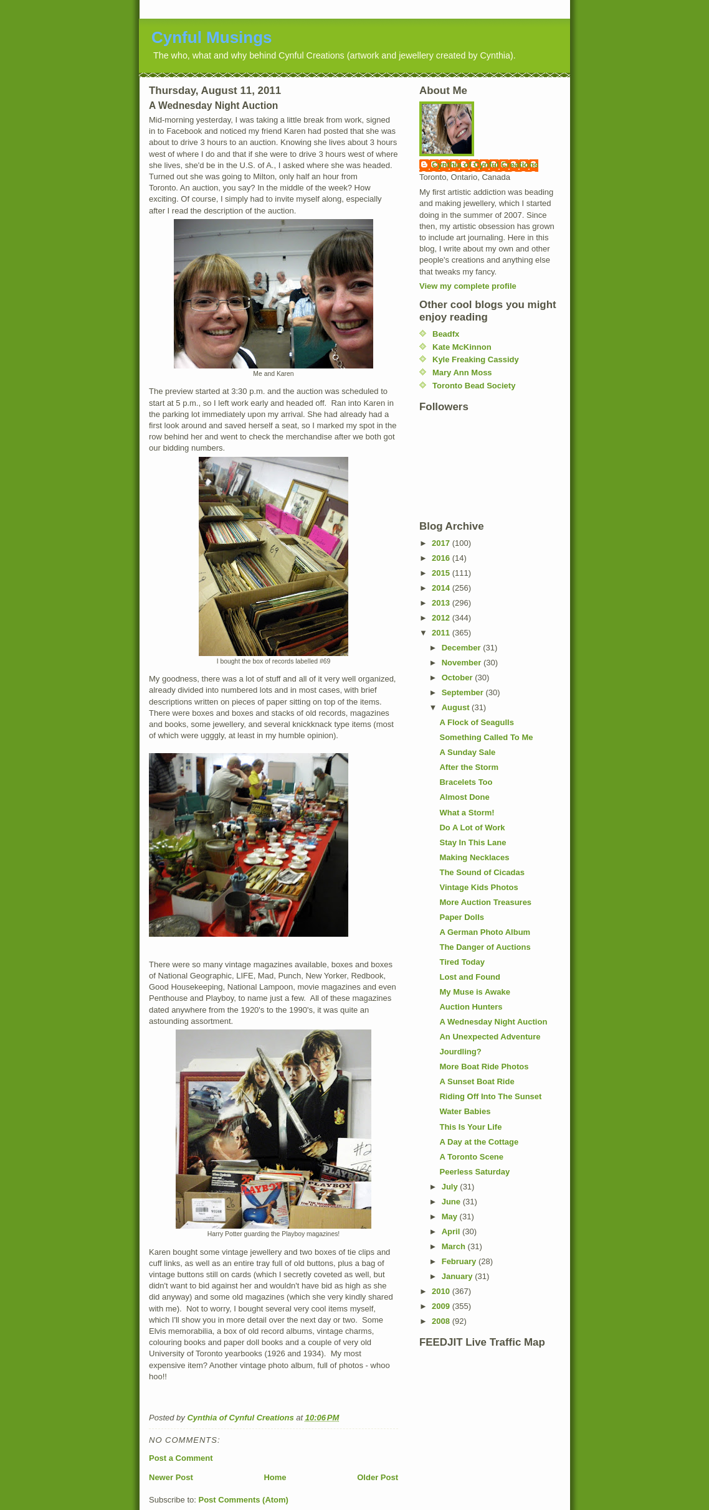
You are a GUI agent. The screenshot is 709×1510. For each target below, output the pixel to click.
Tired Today (461, 962)
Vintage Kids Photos (478, 887)
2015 (442, 573)
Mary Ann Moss (462, 372)
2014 (442, 588)
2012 (442, 617)
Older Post (377, 1477)
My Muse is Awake (474, 992)
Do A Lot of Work (472, 827)
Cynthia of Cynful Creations (485, 164)
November (462, 662)
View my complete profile (467, 286)
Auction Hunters (470, 1006)
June (452, 1201)
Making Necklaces (474, 857)
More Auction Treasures (485, 902)
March (455, 1246)
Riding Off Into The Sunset (490, 1096)
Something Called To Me (486, 737)
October (458, 677)
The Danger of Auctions (484, 947)
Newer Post (171, 1477)
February (460, 1261)
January (458, 1276)
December (462, 647)
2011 (442, 632)
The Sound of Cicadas (482, 872)
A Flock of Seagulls (476, 722)
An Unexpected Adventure (489, 1036)
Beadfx (445, 334)
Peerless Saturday (474, 1171)
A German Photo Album (484, 932)
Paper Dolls (461, 917)
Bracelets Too (465, 782)
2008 (442, 1321)
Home (275, 1477)
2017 (442, 543)
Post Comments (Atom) (243, 1499)
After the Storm (468, 767)
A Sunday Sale (467, 752)
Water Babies (464, 1111)
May (451, 1216)
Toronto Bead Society (473, 385)
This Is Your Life (470, 1127)
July (451, 1186)
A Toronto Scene (471, 1156)
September (464, 692)
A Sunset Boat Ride (476, 1081)
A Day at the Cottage (478, 1142)
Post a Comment (181, 1458)
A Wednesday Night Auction (493, 1021)
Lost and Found (469, 977)
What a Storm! (466, 812)
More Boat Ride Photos (483, 1066)
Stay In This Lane (472, 842)
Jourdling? (460, 1051)
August (457, 707)
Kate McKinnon (462, 347)
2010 (442, 1291)
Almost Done (464, 797)
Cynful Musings (211, 37)
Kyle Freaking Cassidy (475, 359)
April (452, 1231)
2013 (442, 602)
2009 (442, 1306)
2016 (442, 558)
